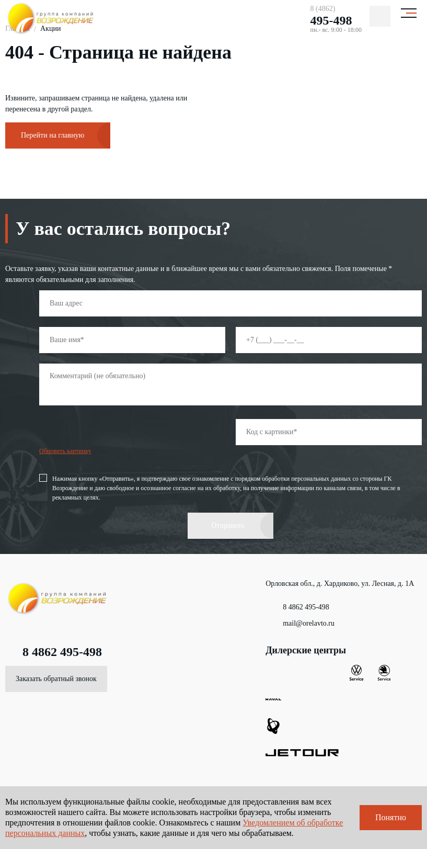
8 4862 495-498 (53, 652)
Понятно (390, 817)
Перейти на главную (52, 135)
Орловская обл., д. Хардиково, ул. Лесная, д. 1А (340, 587)
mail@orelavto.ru (300, 623)
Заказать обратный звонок (56, 679)
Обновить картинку (65, 451)
